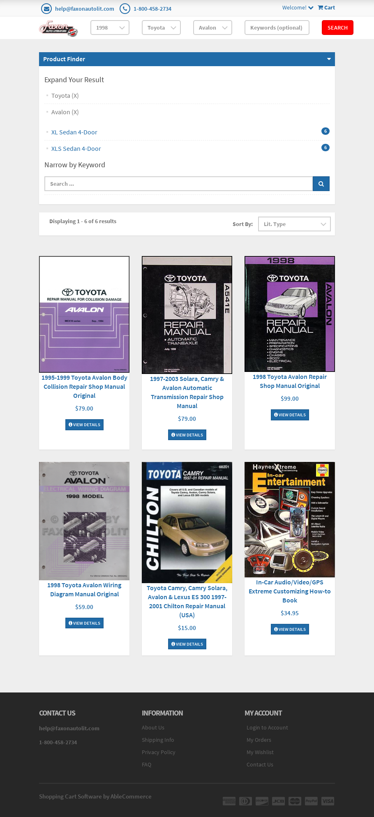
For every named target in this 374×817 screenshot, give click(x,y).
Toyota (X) (65, 95)
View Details (84, 424)
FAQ (146, 764)
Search (338, 27)
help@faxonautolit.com (84, 8)
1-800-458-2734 (152, 8)
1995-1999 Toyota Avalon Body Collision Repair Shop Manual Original (84, 386)
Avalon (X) (65, 112)
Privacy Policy (158, 752)
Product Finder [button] (64, 59)
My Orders (259, 739)
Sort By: (243, 224)
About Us (153, 727)
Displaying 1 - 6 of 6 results (82, 221)
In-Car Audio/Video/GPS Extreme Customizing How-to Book (290, 591)
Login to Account (267, 727)
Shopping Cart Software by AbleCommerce (95, 796)
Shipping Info (158, 739)
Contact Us (260, 764)
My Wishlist (260, 752)
